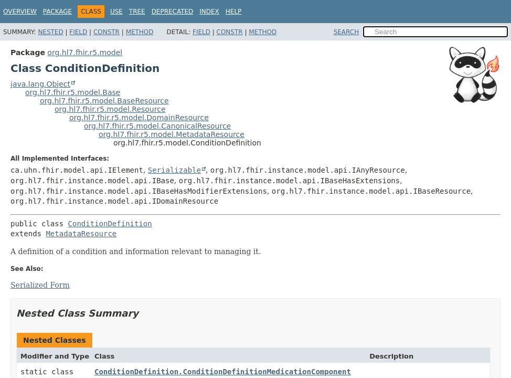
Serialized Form (40, 285)
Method (140, 32)
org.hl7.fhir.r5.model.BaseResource (104, 101)
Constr (106, 32)
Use (116, 11)
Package (57, 11)
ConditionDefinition (110, 223)
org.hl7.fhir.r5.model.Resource (110, 109)
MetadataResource (81, 233)
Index (209, 11)
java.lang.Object (40, 84)
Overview (20, 11)
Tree (137, 11)
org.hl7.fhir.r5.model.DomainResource (139, 117)
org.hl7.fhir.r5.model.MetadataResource (171, 134)
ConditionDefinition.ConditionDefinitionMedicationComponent (222, 372)
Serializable (174, 170)
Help (234, 11)
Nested (50, 32)
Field (78, 32)
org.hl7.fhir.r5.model (84, 52)
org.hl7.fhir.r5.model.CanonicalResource (157, 126)
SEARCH (346, 32)
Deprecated (173, 11)
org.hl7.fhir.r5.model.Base (72, 92)
